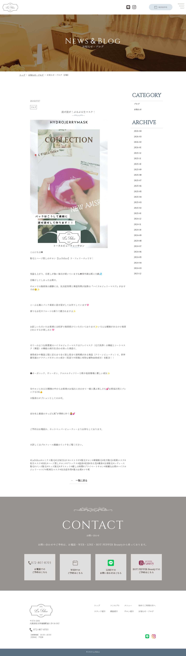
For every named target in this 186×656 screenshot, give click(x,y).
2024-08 (138, 240)
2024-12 (137, 218)
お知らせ (138, 109)
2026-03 (138, 136)
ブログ (137, 103)
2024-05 (138, 257)
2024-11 (137, 224)
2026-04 (138, 131)
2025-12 (137, 153)
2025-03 (138, 202)
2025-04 (138, 197)
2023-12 (137, 273)
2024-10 (137, 229)
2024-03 (138, 268)
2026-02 (138, 142)
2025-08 (138, 175)
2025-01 (137, 213)
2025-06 (138, 186)
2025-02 (138, 208)
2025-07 (138, 180)
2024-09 (138, 235)
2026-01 (137, 147)
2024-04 (138, 262)
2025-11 (137, 158)
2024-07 (138, 246)
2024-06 (138, 251)
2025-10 (137, 164)
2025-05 (138, 191)
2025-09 (138, 169)
